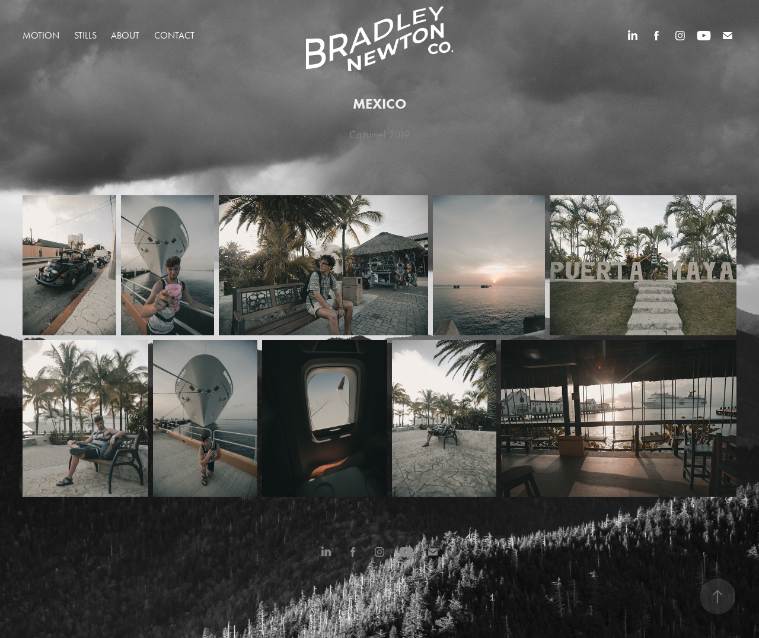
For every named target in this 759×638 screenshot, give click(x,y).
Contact (174, 35)
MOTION (41, 35)
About (125, 35)
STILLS (85, 35)
